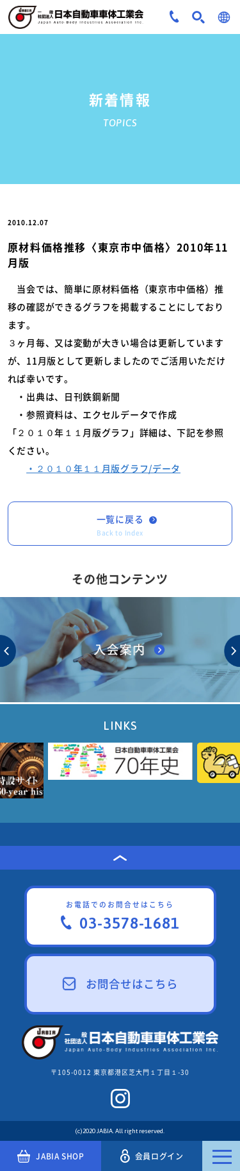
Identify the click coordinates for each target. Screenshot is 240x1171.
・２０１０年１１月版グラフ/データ (103, 468)
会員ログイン (151, 1156)
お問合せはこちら (120, 983)
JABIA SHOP (50, 1156)
